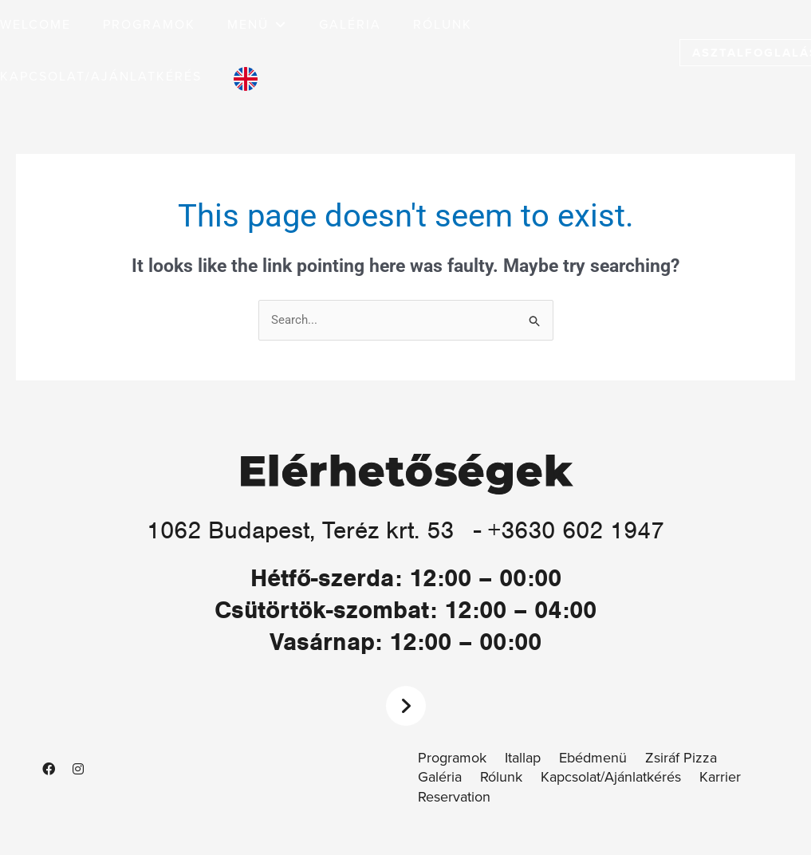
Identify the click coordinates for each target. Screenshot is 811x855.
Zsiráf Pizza (681, 758)
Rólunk (501, 777)
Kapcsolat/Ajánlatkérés (611, 777)
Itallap (523, 758)
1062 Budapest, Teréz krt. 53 (300, 530)
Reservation (454, 797)
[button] (257, 25)
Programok (452, 758)
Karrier (720, 777)
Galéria (440, 777)
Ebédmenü (593, 758)
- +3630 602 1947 (569, 530)
